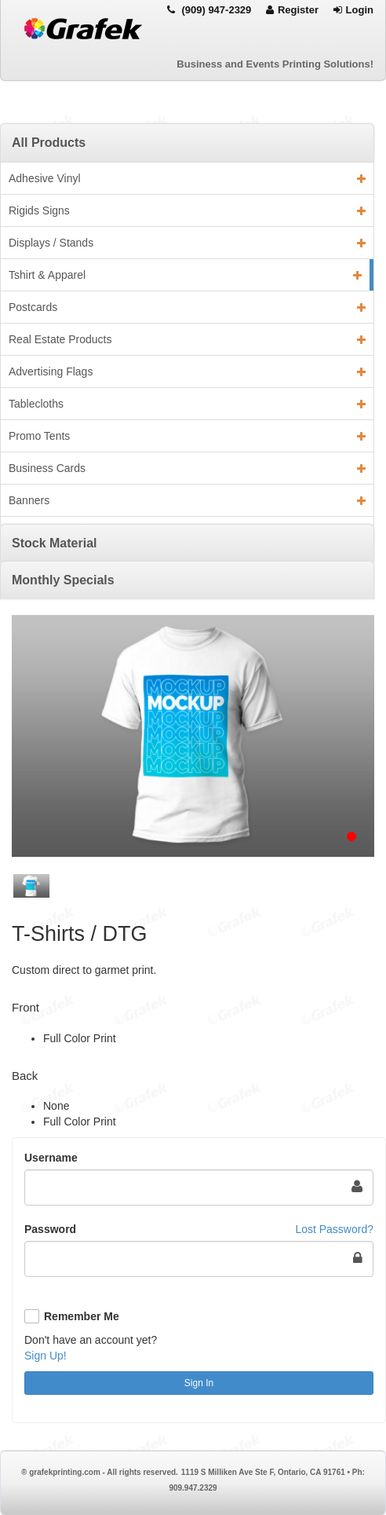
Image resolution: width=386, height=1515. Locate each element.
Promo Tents (187, 436)
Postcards (187, 307)
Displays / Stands (187, 242)
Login (353, 10)
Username (51, 1157)
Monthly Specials (63, 580)
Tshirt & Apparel (185, 275)
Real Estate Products (187, 339)
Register (292, 10)
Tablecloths (187, 403)
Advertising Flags (187, 371)
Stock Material (54, 543)
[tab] (187, 142)
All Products (49, 142)
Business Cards (187, 468)
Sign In (198, 1383)
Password (50, 1229)
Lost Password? (334, 1229)
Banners (187, 500)
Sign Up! (45, 1355)
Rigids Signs (187, 210)
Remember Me (81, 1316)
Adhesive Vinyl (187, 178)
